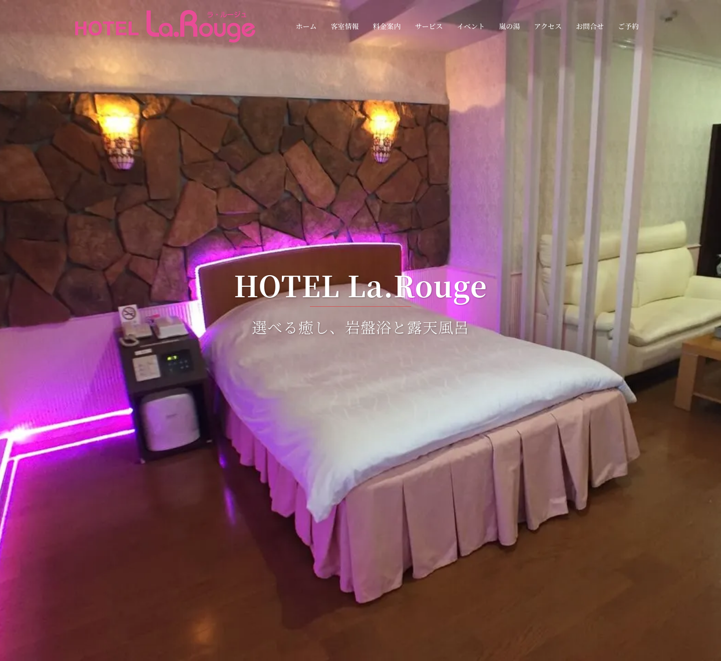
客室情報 (344, 26)
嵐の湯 (509, 26)
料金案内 (387, 26)
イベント (471, 26)
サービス (429, 26)
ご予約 (628, 26)
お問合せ (590, 26)
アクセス (548, 26)
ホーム (305, 26)
